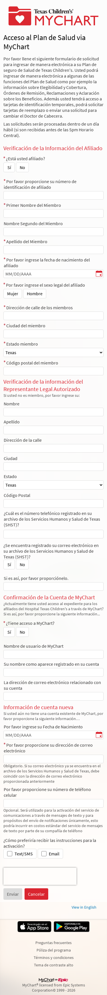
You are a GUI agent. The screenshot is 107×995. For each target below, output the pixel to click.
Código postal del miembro (32, 363)
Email (54, 854)
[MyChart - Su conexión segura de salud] (53, 16)
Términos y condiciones (54, 957)
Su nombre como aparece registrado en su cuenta (51, 664)
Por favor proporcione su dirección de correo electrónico (48, 748)
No (22, 167)
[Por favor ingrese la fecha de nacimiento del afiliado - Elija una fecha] (99, 274)
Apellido (12, 422)
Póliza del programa (54, 950)
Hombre (35, 293)
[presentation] (39, 876)
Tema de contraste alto (53, 965)
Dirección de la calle (23, 440)
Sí (9, 167)
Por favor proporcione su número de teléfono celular (47, 792)
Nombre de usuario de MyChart (33, 646)
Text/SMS (24, 854)
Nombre (11, 404)
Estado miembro (22, 344)
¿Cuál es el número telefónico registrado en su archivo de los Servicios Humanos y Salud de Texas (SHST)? (52, 519)
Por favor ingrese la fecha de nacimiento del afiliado (47, 262)
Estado (10, 476)
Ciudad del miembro (25, 325)
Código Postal (17, 495)
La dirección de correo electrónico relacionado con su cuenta (52, 685)
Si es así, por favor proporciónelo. (36, 578)
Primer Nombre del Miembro (33, 205)
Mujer (12, 293)
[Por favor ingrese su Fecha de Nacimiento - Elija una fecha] (99, 735)
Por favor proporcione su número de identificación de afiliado (40, 184)
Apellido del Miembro (26, 241)
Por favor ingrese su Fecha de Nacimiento (43, 727)
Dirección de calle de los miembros (39, 307)
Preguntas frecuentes (53, 942)
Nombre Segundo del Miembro (33, 223)
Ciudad (10, 458)
